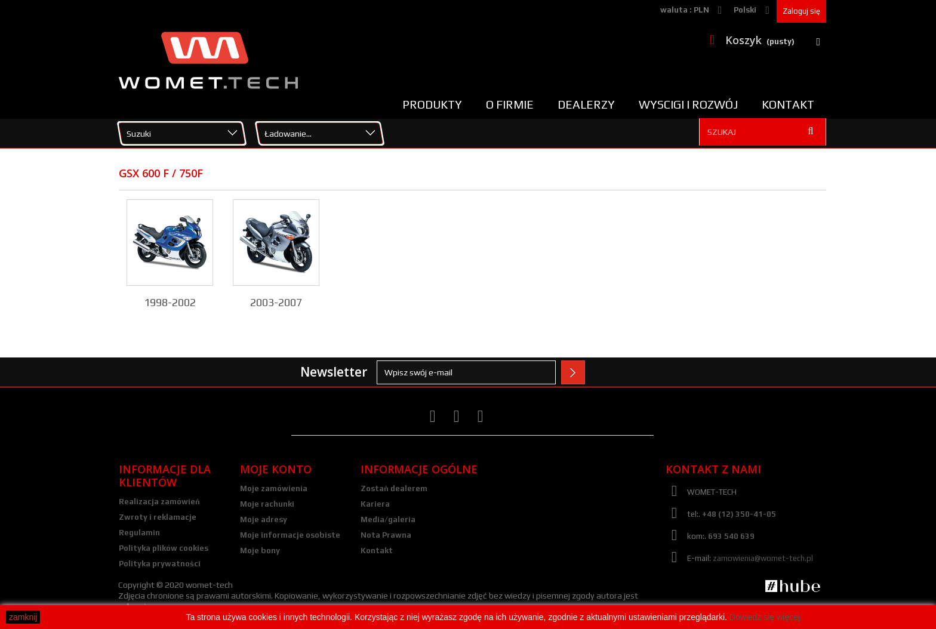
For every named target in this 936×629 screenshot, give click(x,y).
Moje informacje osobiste (290, 535)
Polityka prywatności (160, 563)
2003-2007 (276, 302)
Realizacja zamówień (159, 501)
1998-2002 (170, 302)
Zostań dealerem (394, 488)
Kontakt (788, 104)
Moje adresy (263, 519)
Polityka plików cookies (163, 548)
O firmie (510, 104)
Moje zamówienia (273, 488)
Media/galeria (388, 519)
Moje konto (276, 469)
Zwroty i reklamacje (157, 517)
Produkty (432, 104)
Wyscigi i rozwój (688, 104)
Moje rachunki (267, 504)
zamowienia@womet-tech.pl (763, 558)
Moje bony (260, 550)
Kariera (375, 504)
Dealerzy (586, 104)
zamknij (23, 617)
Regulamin (139, 532)
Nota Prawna (386, 535)
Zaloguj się (801, 11)
